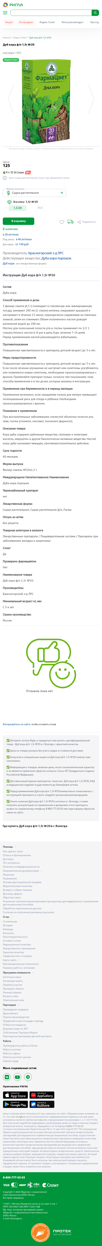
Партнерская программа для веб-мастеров (27, 1036)
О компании (10, 921)
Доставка (8, 859)
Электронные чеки (13, 1000)
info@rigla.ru (16, 1219)
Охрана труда (11, 1061)
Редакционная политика (17, 944)
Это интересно (11, 863)
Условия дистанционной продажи (22, 882)
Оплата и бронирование (17, 855)
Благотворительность (15, 937)
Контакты (8, 933)
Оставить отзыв (12, 941)
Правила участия (12, 985)
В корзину (18, 221)
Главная (6, 38)
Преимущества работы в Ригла (20, 1046)
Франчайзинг (10, 1013)
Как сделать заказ (13, 851)
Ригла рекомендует (72, 22)
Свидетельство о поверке (17, 956)
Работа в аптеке (12, 1049)
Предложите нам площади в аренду (23, 1021)
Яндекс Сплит (47, 22)
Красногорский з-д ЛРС (46, 253)
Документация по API (15, 1029)
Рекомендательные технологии (21, 964)
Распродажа (26, 22)
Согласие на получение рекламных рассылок (28, 912)
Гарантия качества (13, 952)
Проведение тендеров (15, 1009)
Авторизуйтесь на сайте (16, 724)
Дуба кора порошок (56, 258)
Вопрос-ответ (11, 996)
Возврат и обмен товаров (17, 890)
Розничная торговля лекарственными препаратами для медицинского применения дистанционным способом (50, 903)
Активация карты (13, 981)
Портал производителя (16, 1017)
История (8, 925)
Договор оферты (12, 894)
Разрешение (10, 878)
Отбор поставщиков (14, 1025)
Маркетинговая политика (17, 886)
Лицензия (8, 874)
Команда (8, 929)
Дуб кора (8, 263)
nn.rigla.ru (20, 1117)
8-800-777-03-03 (14, 1177)
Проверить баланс (13, 989)
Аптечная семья (12, 977)
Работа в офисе (11, 1053)
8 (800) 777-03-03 (74, 1126)
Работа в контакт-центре (17, 1057)
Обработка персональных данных (22, 908)
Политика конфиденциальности (21, 867)
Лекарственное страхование (19, 948)
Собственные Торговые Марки (20, 1032)
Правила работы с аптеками (19, 968)
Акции (9, 22)
